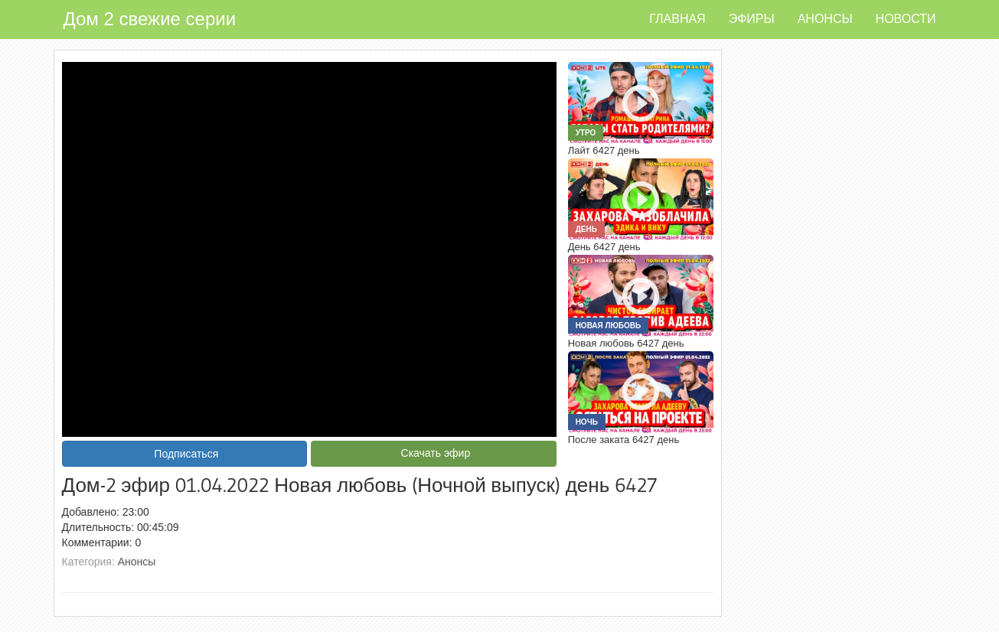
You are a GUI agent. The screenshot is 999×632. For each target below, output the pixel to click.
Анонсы (825, 18)
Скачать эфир (436, 453)
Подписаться (186, 454)
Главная (677, 18)
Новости (906, 18)
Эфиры (752, 18)
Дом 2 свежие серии (150, 18)
